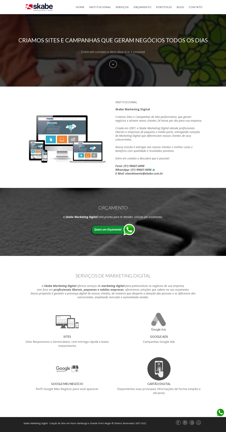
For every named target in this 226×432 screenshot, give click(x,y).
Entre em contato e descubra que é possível (113, 52)
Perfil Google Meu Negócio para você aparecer (67, 389)
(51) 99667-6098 (134, 166)
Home (80, 7)
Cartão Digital (159, 384)
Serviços (122, 7)
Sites (67, 336)
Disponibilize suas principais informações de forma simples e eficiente (159, 391)
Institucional (100, 7)
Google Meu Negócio (67, 384)
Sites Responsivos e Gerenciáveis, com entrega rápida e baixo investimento (67, 344)
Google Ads (159, 336)
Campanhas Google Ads (159, 342)
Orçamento (142, 7)
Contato (195, 7)
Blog (180, 7)
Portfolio (164, 7)
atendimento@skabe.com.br (144, 173)
